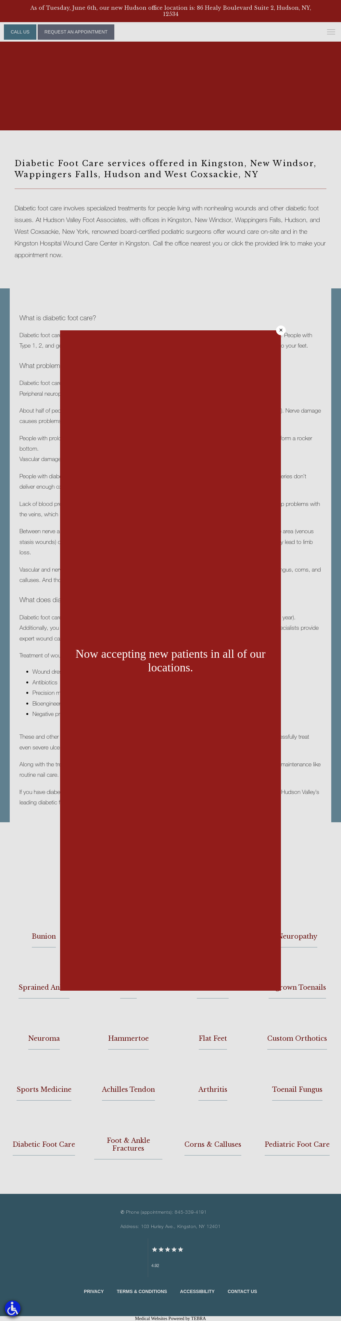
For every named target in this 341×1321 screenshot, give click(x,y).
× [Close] (281, 330)
